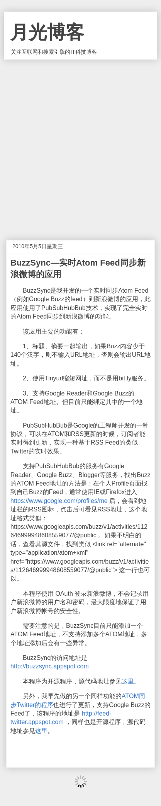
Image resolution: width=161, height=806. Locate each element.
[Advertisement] (80, 144)
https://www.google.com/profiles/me (59, 501)
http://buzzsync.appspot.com (49, 666)
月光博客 (47, 32)
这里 (128, 681)
